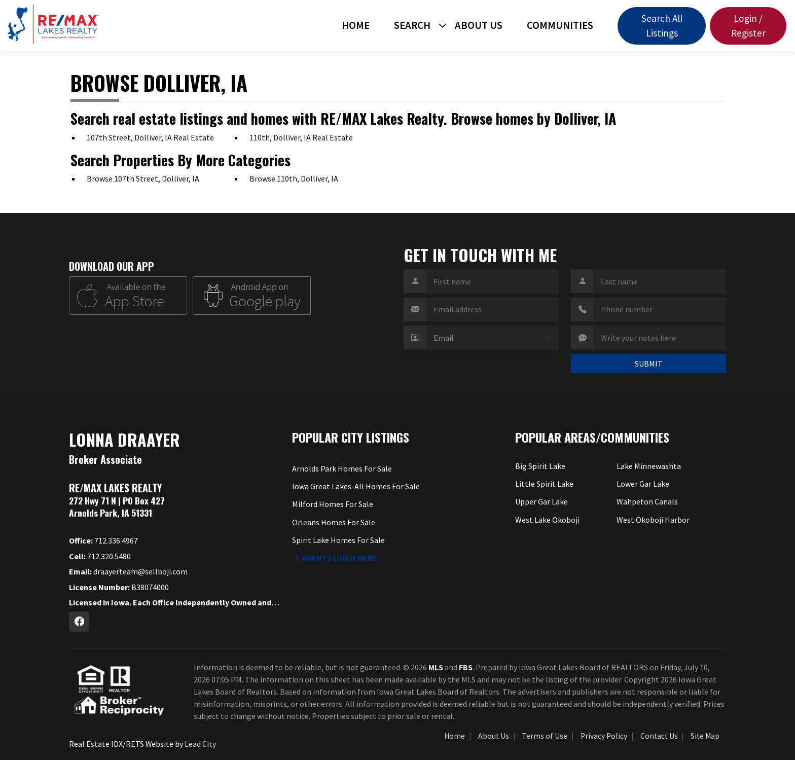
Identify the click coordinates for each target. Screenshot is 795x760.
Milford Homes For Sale (332, 504)
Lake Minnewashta (649, 466)
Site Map (705, 736)
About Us (478, 25)
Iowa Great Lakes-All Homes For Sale (356, 486)
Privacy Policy (604, 736)
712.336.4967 (103, 540)
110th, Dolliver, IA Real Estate (301, 137)
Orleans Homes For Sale (333, 522)
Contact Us (659, 736)
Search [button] (412, 25)
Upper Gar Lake (541, 501)
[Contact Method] (492, 337)
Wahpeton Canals (647, 501)
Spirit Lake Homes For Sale (338, 540)
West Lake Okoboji (547, 520)
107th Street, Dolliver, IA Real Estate (150, 137)
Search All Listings (661, 25)
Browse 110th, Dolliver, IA (293, 178)
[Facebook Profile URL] (79, 621)
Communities (560, 25)
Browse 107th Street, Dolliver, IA (143, 178)
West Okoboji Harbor (653, 520)
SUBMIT (649, 363)
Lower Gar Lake (643, 484)
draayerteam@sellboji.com (128, 571)
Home (356, 25)
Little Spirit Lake (544, 484)
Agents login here (334, 558)
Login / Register (748, 25)
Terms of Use (544, 736)
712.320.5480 (100, 556)
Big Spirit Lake (540, 466)
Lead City (200, 744)
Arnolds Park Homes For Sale (342, 468)
